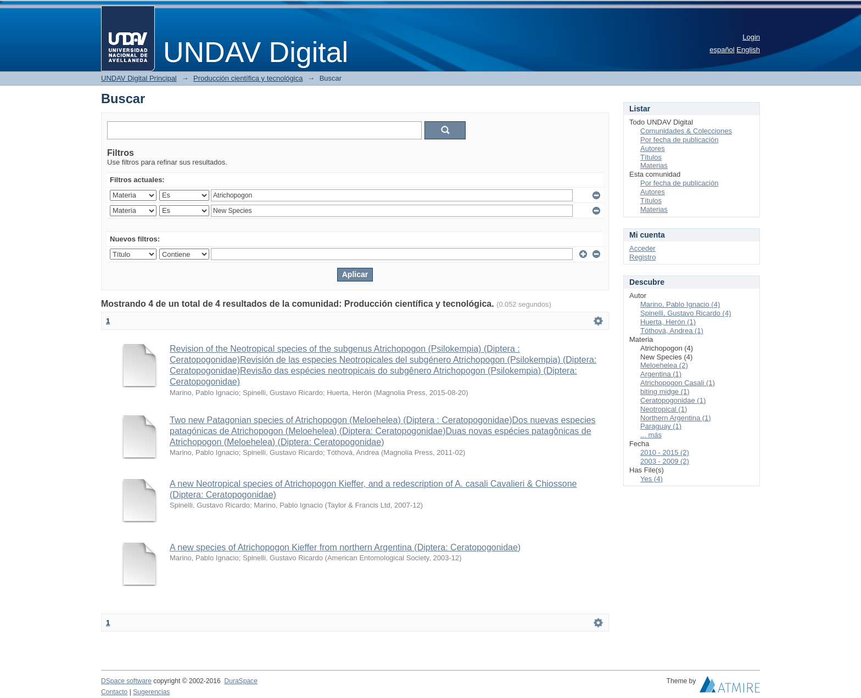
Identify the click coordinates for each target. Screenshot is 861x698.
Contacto (114, 692)
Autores (652, 148)
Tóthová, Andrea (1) (671, 331)
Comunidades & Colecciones (686, 131)
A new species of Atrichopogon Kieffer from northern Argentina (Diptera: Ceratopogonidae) (345, 547)
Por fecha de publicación (679, 140)
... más (651, 435)
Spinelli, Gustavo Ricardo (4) (685, 313)
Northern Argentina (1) (675, 418)
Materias (654, 165)
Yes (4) (651, 479)
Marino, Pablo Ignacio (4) (680, 304)
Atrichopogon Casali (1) (677, 383)
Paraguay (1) (660, 426)
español (722, 50)
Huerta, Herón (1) (668, 322)
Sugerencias (151, 692)
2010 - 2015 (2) (664, 452)
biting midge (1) (665, 391)
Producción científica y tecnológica (248, 78)
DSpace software (126, 681)
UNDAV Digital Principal (139, 78)
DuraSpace (240, 681)
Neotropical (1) (663, 409)
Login (751, 37)
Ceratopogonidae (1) (673, 400)
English (748, 50)
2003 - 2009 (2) (664, 461)
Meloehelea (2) (664, 365)
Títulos (651, 157)
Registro (642, 257)
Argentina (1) (660, 374)
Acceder (642, 248)
